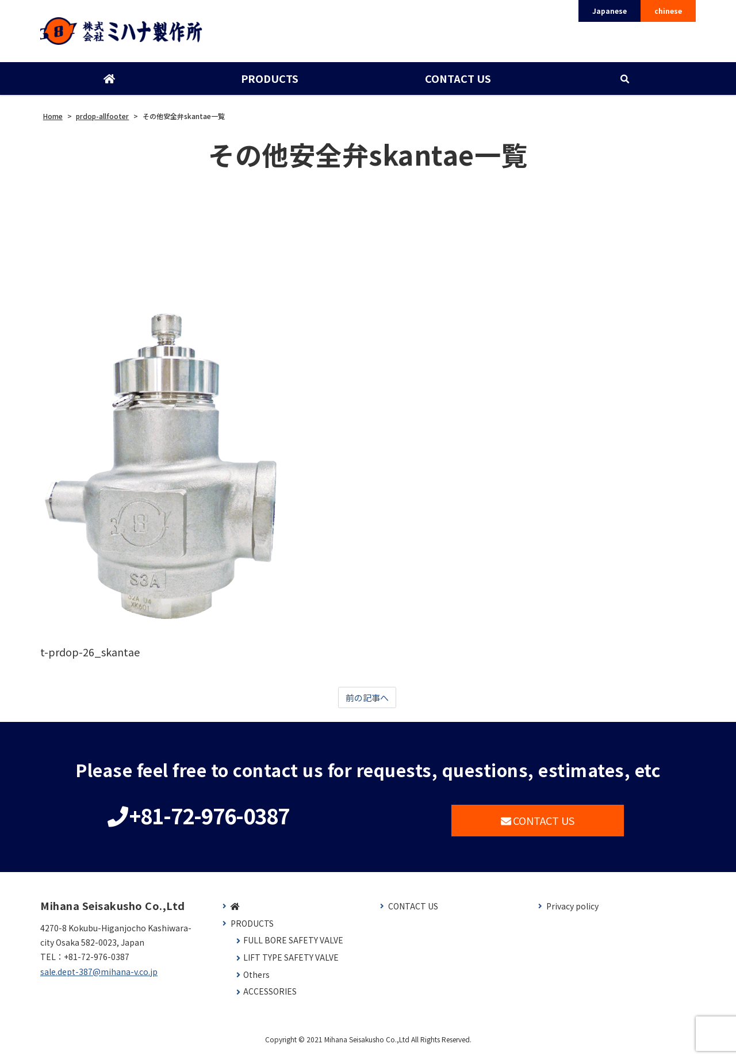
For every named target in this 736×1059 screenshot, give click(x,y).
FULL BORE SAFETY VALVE (293, 946)
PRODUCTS (269, 82)
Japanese (609, 11)
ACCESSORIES (270, 997)
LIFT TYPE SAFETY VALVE (291, 963)
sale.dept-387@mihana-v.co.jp (99, 976)
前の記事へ (367, 702)
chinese (668, 11)
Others (256, 979)
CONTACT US (457, 82)
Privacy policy (572, 912)
